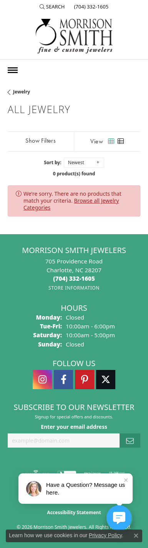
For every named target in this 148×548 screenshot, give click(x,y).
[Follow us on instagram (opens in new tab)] (42, 379)
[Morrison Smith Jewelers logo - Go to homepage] (74, 36)
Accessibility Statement (74, 512)
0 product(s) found (74, 173)
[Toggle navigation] (12, 70)
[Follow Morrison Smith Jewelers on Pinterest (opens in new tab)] (84, 379)
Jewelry (21, 91)
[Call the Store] (74, 278)
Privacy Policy (105, 535)
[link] (90, 6)
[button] (52, 6)
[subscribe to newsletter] (130, 440)
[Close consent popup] (136, 535)
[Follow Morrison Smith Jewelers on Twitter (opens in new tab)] (105, 379)
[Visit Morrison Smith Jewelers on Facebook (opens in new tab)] (63, 379)
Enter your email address (74, 426)
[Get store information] (74, 288)
